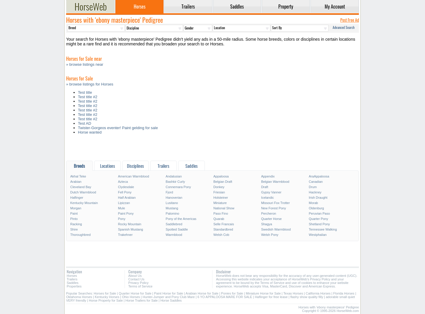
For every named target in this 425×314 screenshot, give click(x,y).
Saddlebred (174, 224)
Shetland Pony (319, 224)
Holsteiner (220, 197)
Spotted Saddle (177, 229)
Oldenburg (316, 208)
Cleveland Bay (80, 187)
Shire (74, 229)
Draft (264, 187)
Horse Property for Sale (106, 300)
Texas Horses (293, 293)
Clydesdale (126, 187)
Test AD (84, 123)
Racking (76, 224)
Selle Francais (223, 224)
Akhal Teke (78, 176)
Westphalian (317, 234)
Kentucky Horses (107, 297)
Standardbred (223, 229)
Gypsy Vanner (271, 192)
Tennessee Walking (323, 229)
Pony (121, 219)
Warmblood (174, 234)
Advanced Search (343, 27)
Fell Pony (125, 192)
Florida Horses (343, 293)
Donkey (218, 187)
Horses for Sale (105, 293)
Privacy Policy (138, 283)
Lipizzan (124, 203)
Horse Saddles (171, 300)
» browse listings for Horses (89, 84)
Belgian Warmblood (275, 181)
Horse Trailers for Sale (141, 300)
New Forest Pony (273, 208)
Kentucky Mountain (84, 203)
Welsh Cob (221, 234)
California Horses (318, 293)
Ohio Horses (131, 297)
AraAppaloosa (319, 176)
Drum (313, 187)
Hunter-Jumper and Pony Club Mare (169, 297)
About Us (135, 275)
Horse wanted (90, 132)
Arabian (75, 181)
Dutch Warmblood (83, 192)
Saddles (73, 283)
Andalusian (174, 176)
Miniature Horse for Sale (263, 293)
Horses (72, 275)
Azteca (123, 181)
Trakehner (125, 234)
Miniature (220, 203)
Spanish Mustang (130, 229)
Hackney (315, 192)
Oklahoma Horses (79, 297)
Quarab (218, 219)
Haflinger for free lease (271, 297)
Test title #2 (87, 97)
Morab (313, 203)
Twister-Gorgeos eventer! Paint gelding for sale (118, 128)
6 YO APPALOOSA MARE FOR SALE (224, 297)
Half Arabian (127, 197)
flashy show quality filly (306, 297)
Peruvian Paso (319, 213)
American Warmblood (133, 176)
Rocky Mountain (129, 224)
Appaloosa (221, 176)
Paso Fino (220, 213)
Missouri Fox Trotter (275, 203)
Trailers (72, 279)
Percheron (268, 213)
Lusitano (172, 203)
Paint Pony (126, 213)
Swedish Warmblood (276, 229)
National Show (223, 208)
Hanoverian (174, 197)
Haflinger (76, 197)
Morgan (75, 208)
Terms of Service (140, 286)
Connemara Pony (178, 187)
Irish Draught (318, 197)
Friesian (219, 192)
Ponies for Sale (232, 293)
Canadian (316, 181)
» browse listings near (84, 64)
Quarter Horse (271, 219)
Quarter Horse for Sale (135, 293)
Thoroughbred (80, 234)
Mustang (172, 208)
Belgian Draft (222, 181)
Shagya (266, 224)
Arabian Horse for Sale (202, 293)
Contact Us (136, 279)
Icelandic (267, 197)
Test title (85, 92)
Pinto (74, 219)
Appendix (268, 176)
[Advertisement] (212, 149)
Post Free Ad (349, 20)
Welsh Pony (270, 234)
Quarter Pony (318, 219)
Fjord (169, 192)
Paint (74, 213)
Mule (121, 208)
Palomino (172, 213)
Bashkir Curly (175, 181)
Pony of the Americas (181, 219)
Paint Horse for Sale (168, 293)
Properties (74, 286)
